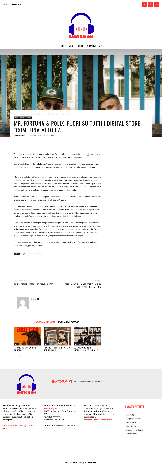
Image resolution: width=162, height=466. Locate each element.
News (23, 114)
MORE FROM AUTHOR (68, 321)
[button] (100, 46)
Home (16, 114)
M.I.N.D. (47, 428)
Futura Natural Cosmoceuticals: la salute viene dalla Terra (83, 285)
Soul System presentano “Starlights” (33, 284)
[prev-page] (15, 355)
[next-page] (19, 355)
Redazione (20, 136)
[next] (155, 381)
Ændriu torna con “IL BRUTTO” (25, 349)
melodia (31, 254)
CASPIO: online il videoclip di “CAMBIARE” (86, 349)
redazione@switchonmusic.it (98, 419)
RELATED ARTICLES (45, 321)
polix (38, 254)
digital (24, 254)
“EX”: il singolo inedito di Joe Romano (57, 349)
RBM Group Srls (51, 408)
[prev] (151, 381)
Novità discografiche (25, 117)
